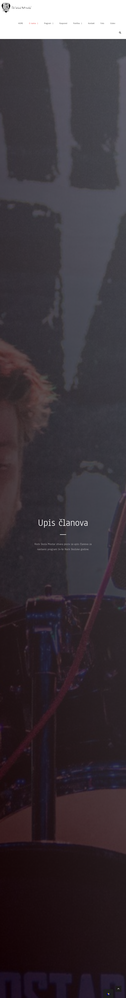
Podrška (76, 24)
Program (47, 24)
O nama (32, 24)
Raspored (63, 24)
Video (112, 24)
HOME (20, 24)
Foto (102, 24)
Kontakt (91, 24)
